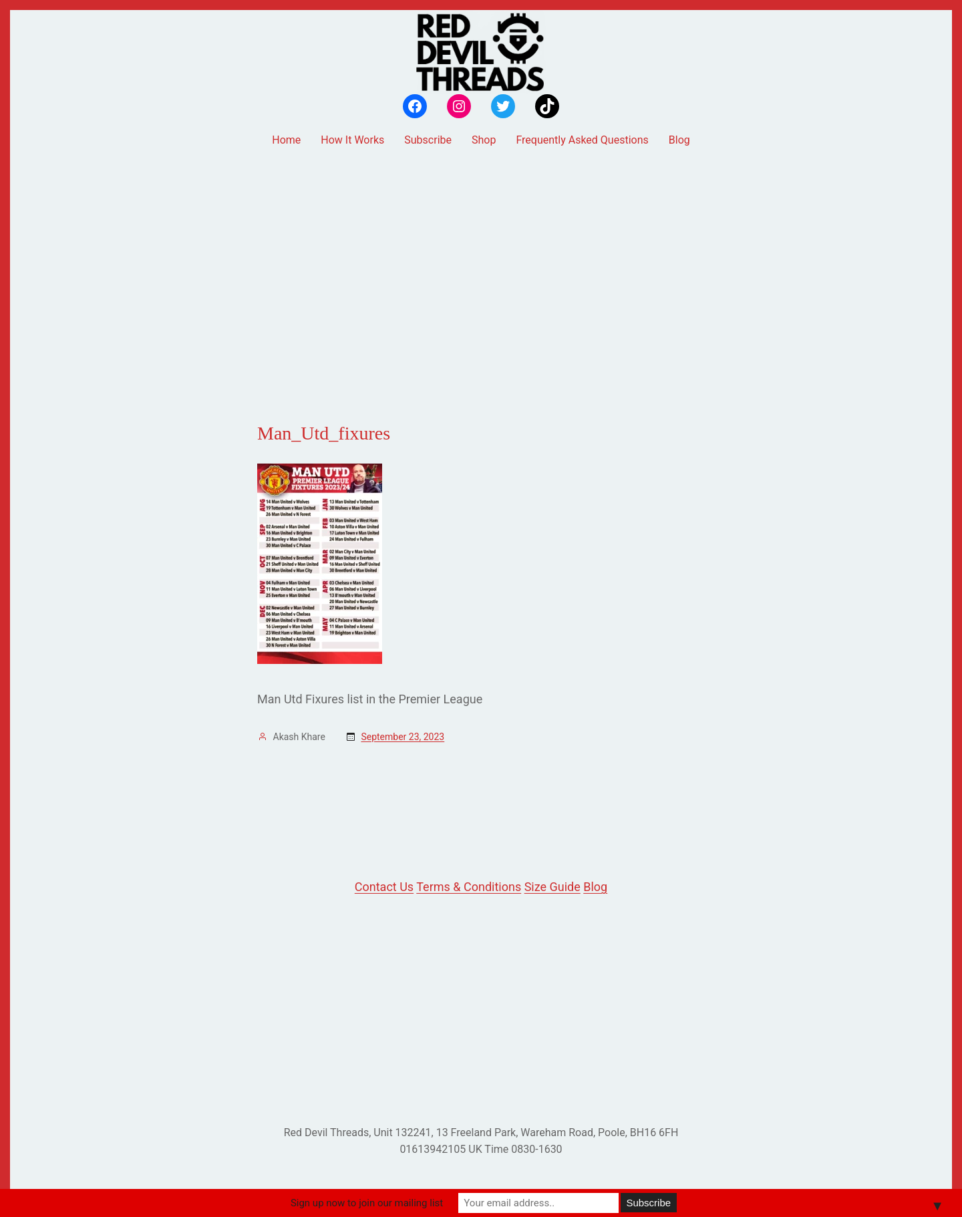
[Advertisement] (481, 262)
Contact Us (384, 887)
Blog (595, 887)
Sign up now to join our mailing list (367, 1203)
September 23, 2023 (402, 736)
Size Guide (552, 887)
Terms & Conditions (468, 887)
